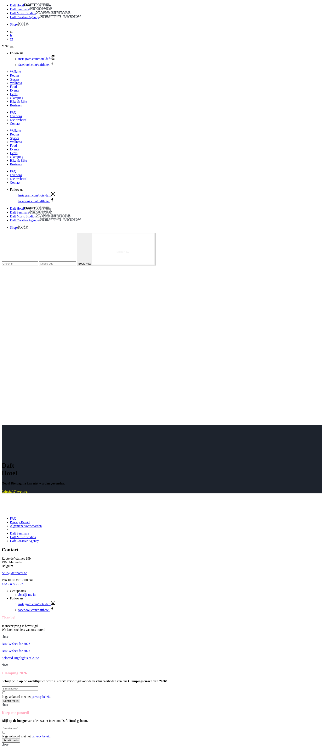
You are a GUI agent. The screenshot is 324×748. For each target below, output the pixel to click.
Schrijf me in (27, 594)
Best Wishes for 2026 (16, 644)
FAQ (13, 112)
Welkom (15, 71)
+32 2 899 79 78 (12, 584)
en (11, 39)
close (5, 636)
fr (11, 35)
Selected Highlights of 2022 (20, 658)
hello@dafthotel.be (14, 573)
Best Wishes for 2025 (16, 651)
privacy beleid (41, 696)
